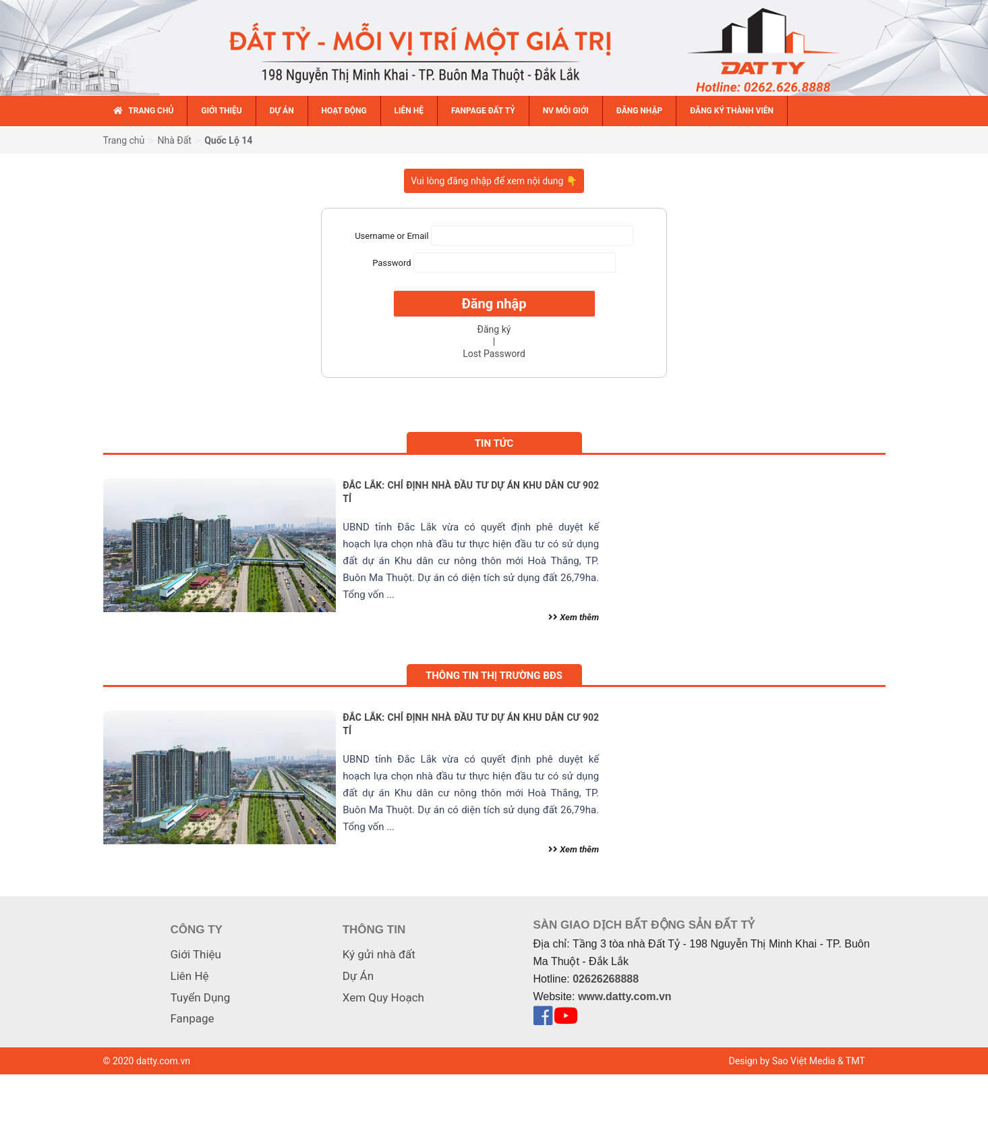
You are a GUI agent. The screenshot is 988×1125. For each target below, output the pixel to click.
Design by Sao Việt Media (782, 1060)
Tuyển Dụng (201, 997)
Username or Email (391, 236)
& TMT (851, 1060)
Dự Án (358, 976)
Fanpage (192, 1018)
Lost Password (494, 353)
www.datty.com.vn (625, 996)
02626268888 (606, 979)
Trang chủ (124, 140)
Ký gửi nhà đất (379, 954)
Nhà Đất (175, 140)
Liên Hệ (190, 976)
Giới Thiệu (196, 954)
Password (391, 263)
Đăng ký (494, 329)
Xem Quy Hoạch (383, 997)
